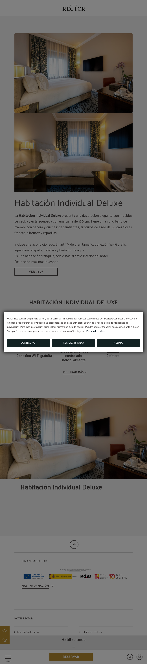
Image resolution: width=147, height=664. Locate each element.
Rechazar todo (73, 343)
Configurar (28, 343)
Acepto (118, 343)
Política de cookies (95, 331)
